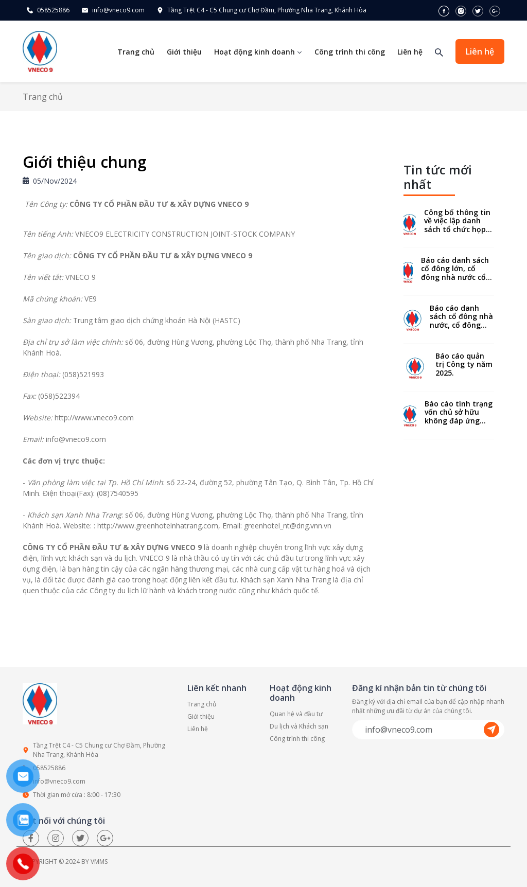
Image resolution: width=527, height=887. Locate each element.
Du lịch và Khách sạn (299, 726)
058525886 (53, 10)
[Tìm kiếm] (439, 52)
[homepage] (40, 51)
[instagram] (461, 10)
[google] (494, 10)
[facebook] (444, 10)
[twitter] (478, 10)
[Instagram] (55, 838)
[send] (492, 729)
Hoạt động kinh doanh (258, 52)
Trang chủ (135, 52)
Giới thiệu (184, 52)
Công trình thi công (349, 52)
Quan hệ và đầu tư (296, 713)
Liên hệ (410, 52)
